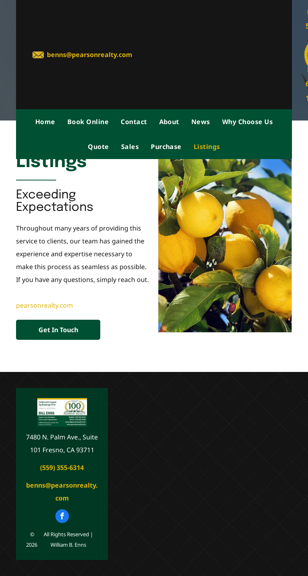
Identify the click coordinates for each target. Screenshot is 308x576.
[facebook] (62, 517)
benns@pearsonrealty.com (89, 54)
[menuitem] (45, 121)
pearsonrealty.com (44, 305)
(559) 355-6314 (62, 467)
